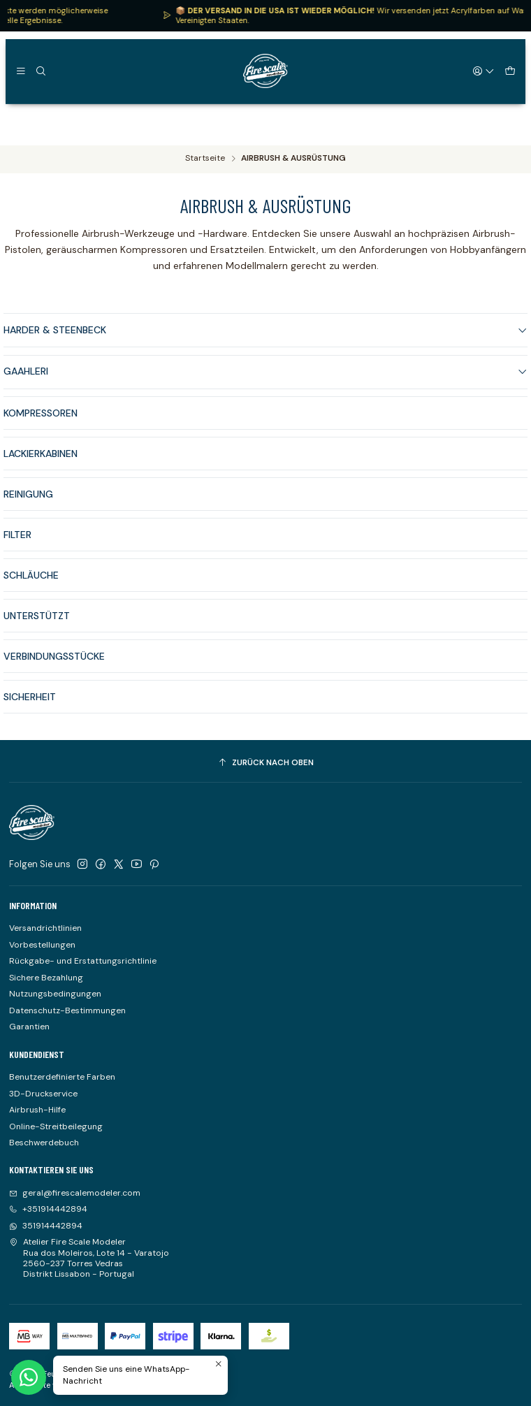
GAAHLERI (265, 371)
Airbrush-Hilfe (37, 1109)
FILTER (17, 548)
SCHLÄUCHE (31, 589)
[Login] (484, 70)
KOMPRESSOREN (40, 413)
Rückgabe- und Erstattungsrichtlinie (83, 960)
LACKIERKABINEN (40, 467)
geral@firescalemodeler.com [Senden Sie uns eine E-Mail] (74, 1192)
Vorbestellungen (42, 944)
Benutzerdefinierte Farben (62, 1076)
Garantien (29, 1026)
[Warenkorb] (510, 70)
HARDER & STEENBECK (265, 330)
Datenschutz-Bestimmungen (67, 1010)
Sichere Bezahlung (46, 977)
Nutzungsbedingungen (55, 993)
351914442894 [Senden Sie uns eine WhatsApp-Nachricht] (45, 1225)
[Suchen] (40, 70)
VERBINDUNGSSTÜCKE (54, 670)
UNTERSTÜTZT (36, 629)
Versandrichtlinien (45, 928)
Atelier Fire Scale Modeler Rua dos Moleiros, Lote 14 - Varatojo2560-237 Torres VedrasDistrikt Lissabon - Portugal (89, 1258)
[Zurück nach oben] (265, 763)
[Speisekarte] (21, 70)
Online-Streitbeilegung (56, 1126)
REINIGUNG (28, 508)
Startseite (205, 158)
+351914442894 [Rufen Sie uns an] (48, 1209)
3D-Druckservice (43, 1093)
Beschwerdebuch (44, 1142)
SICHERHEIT (29, 710)
